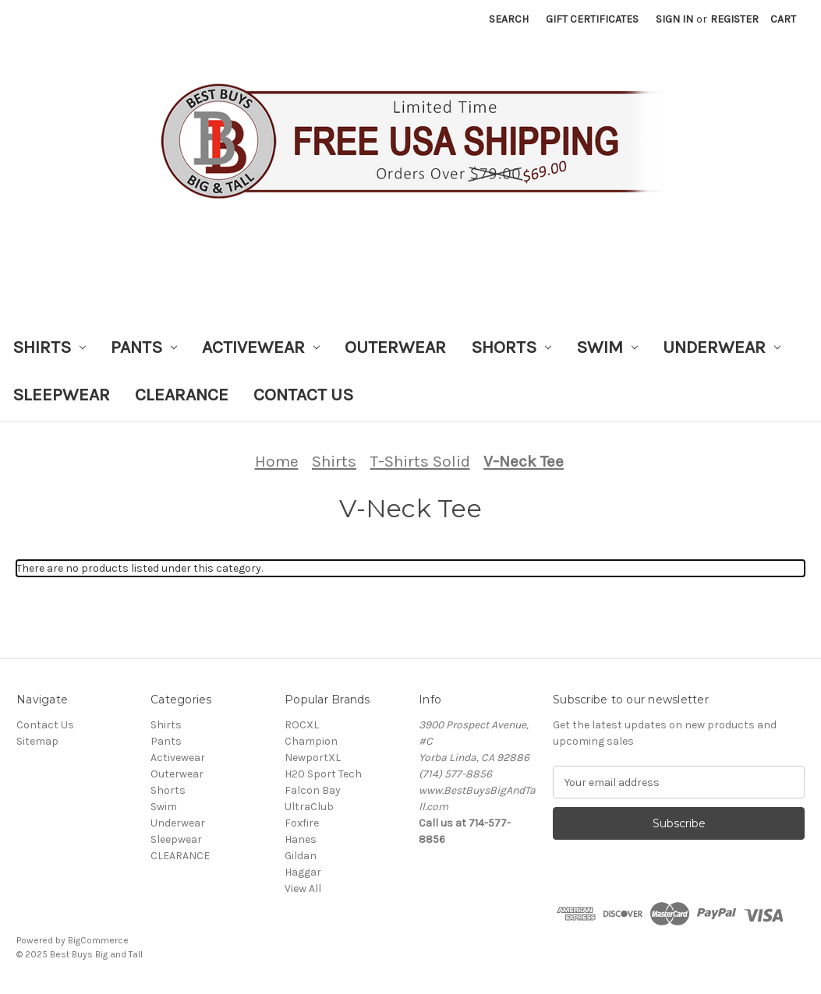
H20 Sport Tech (323, 774)
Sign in (674, 19)
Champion (311, 741)
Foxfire (302, 823)
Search (509, 19)
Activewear (261, 347)
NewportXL (313, 757)
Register (734, 19)
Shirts (49, 347)
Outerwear (395, 347)
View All (303, 888)
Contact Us (303, 394)
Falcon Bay (313, 790)
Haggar (303, 872)
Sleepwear (61, 394)
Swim (607, 347)
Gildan (301, 855)
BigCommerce (98, 940)
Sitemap (37, 741)
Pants (144, 347)
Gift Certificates (592, 19)
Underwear (721, 347)
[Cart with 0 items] (783, 19)
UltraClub (309, 806)
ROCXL (302, 724)
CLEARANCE (181, 394)
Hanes (301, 839)
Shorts (511, 347)
